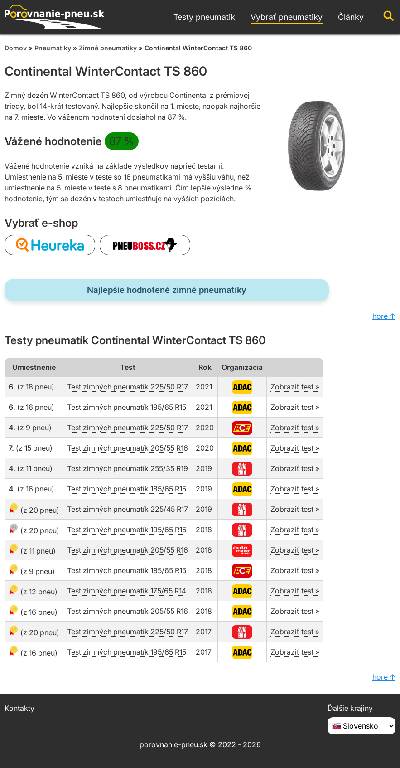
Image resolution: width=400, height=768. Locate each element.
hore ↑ (383, 316)
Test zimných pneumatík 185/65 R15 (126, 488)
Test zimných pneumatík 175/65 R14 (126, 590)
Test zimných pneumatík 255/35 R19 (127, 468)
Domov (16, 48)
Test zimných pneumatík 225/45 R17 (127, 509)
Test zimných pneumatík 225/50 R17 (127, 386)
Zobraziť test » (294, 386)
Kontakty (19, 708)
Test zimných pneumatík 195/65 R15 (126, 407)
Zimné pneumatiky (108, 48)
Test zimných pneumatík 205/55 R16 (127, 447)
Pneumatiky (52, 48)
